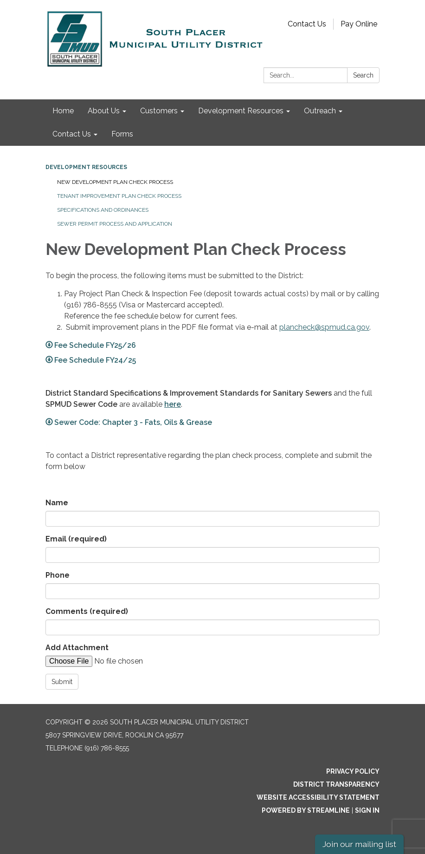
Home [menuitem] (63, 110)
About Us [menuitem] (104, 110)
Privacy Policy (353, 771)
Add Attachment (77, 647)
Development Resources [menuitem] (240, 110)
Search (363, 75)
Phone (57, 575)
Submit (62, 681)
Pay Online (359, 24)
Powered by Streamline (306, 810)
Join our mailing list (359, 844)
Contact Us (307, 24)
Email (76, 539)
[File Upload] (124, 661)
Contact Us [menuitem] (71, 134)
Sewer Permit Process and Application (114, 224)
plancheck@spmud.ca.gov (324, 327)
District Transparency (336, 784)
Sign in (367, 810)
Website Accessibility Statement (318, 797)
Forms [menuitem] (122, 134)
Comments (86, 611)
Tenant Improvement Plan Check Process (119, 196)
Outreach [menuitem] (320, 110)
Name (56, 502)
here (172, 404)
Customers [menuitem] (159, 110)
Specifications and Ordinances (102, 210)
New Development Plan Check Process (115, 182)
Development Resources (86, 167)
